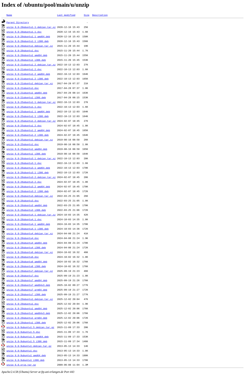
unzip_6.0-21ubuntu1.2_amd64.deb (28, 74)
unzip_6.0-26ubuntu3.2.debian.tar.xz (31, 177)
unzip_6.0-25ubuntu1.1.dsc (24, 106)
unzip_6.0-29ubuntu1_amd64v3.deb (28, 313)
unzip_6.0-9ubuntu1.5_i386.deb (26, 341)
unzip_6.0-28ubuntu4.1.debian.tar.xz (31, 214)
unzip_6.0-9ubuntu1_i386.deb (25, 360)
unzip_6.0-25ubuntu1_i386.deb (26, 153)
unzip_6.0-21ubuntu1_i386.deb (26, 97)
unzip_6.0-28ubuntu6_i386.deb (26, 266)
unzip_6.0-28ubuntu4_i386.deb (26, 247)
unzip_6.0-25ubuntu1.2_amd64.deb (28, 130)
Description (100, 15)
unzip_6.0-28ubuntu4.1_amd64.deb (28, 224)
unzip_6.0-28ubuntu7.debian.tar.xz (29, 271)
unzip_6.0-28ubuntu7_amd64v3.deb (28, 285)
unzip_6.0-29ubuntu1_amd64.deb (26, 308)
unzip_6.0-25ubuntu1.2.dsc (24, 125)
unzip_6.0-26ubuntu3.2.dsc (24, 181)
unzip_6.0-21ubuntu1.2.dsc (24, 69)
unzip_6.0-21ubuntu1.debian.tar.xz (29, 83)
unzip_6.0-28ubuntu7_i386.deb (26, 294)
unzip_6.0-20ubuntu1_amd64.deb (26, 55)
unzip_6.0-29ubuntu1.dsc (22, 303)
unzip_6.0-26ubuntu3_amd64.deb (26, 205)
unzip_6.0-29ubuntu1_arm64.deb (26, 317)
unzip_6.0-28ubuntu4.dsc (22, 238)
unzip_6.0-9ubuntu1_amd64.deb (26, 355)
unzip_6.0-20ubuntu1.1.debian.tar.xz (31, 27)
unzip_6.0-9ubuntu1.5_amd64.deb (27, 336)
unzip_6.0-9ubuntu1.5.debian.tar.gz (30, 327)
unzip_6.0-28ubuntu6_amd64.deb (26, 261)
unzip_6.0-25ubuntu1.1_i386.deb (27, 116)
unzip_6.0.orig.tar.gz (21, 364)
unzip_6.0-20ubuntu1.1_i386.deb (27, 41)
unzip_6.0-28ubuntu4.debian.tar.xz (29, 233)
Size (86, 15)
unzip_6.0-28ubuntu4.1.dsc (24, 219)
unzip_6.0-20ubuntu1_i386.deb (26, 60)
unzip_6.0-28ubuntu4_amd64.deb (26, 242)
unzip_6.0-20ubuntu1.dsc (22, 50)
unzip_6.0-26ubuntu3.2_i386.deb (27, 191)
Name (9, 15)
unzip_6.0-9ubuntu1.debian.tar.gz (29, 346)
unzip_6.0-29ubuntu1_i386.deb (26, 322)
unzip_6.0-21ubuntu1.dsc (22, 88)
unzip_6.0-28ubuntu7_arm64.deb (26, 289)
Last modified (66, 15)
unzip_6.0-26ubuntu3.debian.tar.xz (29, 196)
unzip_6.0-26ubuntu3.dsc (22, 200)
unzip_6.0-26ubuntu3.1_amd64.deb (28, 167)
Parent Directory (17, 22)
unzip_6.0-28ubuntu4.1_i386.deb (27, 228)
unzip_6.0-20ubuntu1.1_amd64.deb (28, 36)
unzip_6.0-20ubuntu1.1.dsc (24, 31)
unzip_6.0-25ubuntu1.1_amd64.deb (28, 111)
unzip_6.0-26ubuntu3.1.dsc (24, 163)
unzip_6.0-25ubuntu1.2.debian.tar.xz (31, 120)
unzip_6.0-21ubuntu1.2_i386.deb (27, 78)
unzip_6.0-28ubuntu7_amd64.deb (26, 280)
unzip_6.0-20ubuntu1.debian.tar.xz (29, 45)
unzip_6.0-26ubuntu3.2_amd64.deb (28, 186)
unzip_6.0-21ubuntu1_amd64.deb (26, 92)
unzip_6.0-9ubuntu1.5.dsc (23, 332)
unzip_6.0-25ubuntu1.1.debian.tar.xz (31, 102)
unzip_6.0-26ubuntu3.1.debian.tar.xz (31, 158)
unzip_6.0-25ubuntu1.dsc (22, 144)
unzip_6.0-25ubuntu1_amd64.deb (26, 149)
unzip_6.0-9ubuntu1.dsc (21, 350)
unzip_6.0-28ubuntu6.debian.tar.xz (29, 252)
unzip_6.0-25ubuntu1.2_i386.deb (27, 135)
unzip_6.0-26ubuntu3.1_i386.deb (27, 172)
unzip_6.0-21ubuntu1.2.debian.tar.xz (31, 64)
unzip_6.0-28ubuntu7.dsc (22, 275)
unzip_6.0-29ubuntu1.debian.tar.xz (29, 299)
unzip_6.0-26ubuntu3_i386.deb (26, 210)
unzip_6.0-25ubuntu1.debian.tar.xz (29, 139)
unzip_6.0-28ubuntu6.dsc (22, 256)
